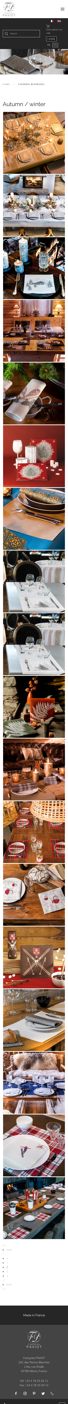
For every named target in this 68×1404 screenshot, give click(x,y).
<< (4, 1245)
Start (9, 1249)
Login (51, 39)
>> (4, 1289)
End (9, 1284)
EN (55, 45)
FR (49, 45)
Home (6, 84)
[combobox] (21, 33)
